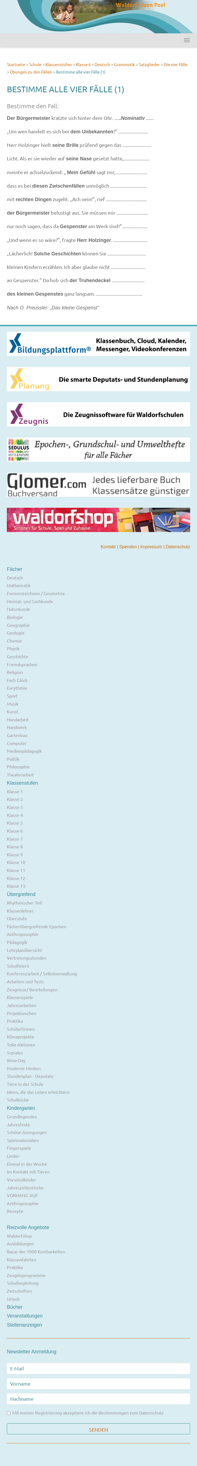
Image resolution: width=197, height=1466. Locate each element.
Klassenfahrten (21, 1259)
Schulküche (18, 1099)
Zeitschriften (19, 1291)
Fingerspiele (19, 1148)
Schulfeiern (18, 965)
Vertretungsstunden (26, 957)
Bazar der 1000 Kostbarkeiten (36, 1251)
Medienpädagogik (24, 751)
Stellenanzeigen (24, 1325)
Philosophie (18, 766)
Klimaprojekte (20, 1036)
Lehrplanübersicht (24, 950)
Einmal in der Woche (27, 1164)
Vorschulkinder (21, 1179)
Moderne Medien (24, 1068)
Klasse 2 (15, 799)
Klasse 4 (15, 815)
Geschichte (17, 656)
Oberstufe (17, 918)
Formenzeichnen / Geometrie (36, 593)
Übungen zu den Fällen (31, 71)
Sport (12, 695)
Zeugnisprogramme (26, 1275)
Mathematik (18, 585)
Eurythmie (17, 687)
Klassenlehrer (20, 910)
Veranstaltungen (25, 1316)
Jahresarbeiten (21, 1005)
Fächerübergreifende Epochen (36, 926)
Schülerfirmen (21, 1029)
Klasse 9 (15, 854)
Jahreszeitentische (25, 1187)
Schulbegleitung (22, 1283)
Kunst (12, 711)
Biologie (15, 617)
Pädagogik (17, 942)
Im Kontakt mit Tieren (28, 1171)
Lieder (13, 1156)
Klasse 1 (15, 791)
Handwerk (17, 727)
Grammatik (124, 64)
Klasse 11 (16, 870)
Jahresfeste (18, 1124)
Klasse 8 (15, 846)
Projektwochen (21, 1013)
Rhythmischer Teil (24, 902)
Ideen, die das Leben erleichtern (38, 1092)
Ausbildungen (20, 1243)
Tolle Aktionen (21, 1044)
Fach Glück (17, 680)
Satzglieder (149, 64)
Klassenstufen (58, 64)
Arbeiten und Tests (25, 981)
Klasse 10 (16, 862)
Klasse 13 (16, 886)
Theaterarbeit (20, 774)
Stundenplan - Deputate (30, 1076)
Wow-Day (16, 1060)
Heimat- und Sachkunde (30, 601)
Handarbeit (18, 719)
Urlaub (13, 1299)
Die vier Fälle (175, 64)
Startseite (16, 64)
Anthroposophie (22, 934)
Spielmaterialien (23, 1140)
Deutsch (102, 64)
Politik (13, 759)
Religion (15, 672)
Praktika (15, 1021)
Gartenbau (17, 735)
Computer (17, 743)
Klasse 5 (15, 822)
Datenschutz (178, 546)
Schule (35, 64)
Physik (13, 648)
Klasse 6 (83, 64)
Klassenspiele (20, 997)
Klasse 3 (15, 807)
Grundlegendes (22, 1116)
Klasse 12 (16, 878)
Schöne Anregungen (27, 1132)
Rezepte (15, 1211)
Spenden (128, 546)
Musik (12, 703)
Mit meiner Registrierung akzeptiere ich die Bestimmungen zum (85, 1412)
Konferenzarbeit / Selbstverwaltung (42, 973)
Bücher (15, 1307)
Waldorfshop (19, 1235)
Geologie (15, 632)
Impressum (151, 546)
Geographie (18, 625)
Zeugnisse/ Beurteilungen (32, 989)
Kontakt (109, 546)
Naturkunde (18, 609)
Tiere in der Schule (25, 1084)
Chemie (14, 640)
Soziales (15, 1052)
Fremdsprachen (22, 664)
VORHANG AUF (22, 1195)
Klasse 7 (15, 838)
